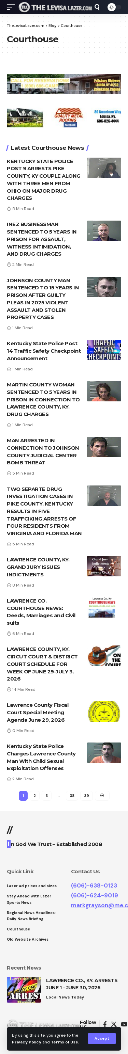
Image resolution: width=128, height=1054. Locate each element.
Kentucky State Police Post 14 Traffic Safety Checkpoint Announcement (44, 351)
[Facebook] (105, 1024)
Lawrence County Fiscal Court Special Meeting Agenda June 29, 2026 (37, 712)
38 (72, 795)
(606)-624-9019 (94, 895)
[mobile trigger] (12, 7)
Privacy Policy (26, 1042)
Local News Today (65, 997)
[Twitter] (113, 1024)
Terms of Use (64, 1042)
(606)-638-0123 (94, 885)
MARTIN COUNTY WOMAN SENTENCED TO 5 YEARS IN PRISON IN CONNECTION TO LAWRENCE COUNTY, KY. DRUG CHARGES (43, 399)
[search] (97, 7)
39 (86, 795)
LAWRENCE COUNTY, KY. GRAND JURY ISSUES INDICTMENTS (38, 567)
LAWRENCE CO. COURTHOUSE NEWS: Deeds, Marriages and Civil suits (41, 611)
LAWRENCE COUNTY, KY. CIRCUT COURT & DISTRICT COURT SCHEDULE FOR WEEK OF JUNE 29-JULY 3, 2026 (42, 664)
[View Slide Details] (64, 84)
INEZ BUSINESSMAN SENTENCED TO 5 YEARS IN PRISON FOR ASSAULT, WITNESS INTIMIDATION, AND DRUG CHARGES (42, 239)
